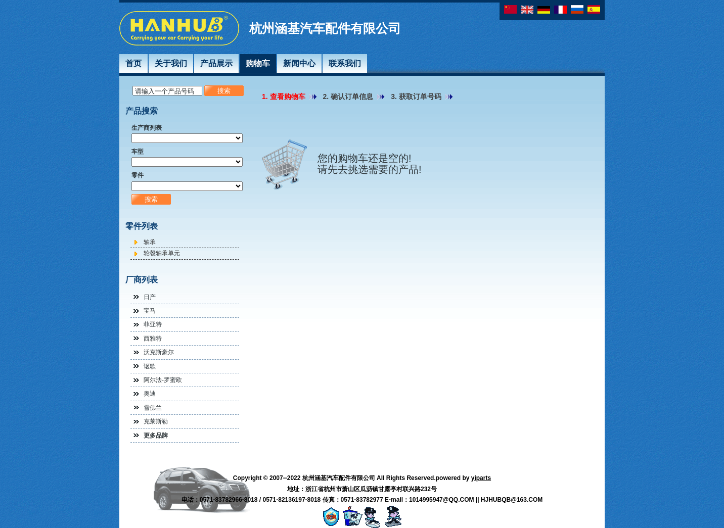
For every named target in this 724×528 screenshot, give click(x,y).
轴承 (150, 242)
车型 (137, 151)
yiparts (481, 478)
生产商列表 (146, 127)
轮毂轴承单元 (162, 253)
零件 (137, 175)
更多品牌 (156, 435)
